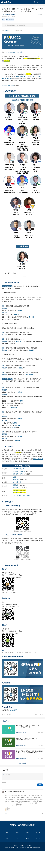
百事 (21, 76)
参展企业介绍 (17, 487)
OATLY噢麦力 (29, 374)
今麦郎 (21, 368)
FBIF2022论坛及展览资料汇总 (21, 495)
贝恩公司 (20, 310)
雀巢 (17, 76)
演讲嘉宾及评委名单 (19, 471)
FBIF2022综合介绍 (18, 469)
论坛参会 (15, 490)
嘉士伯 (35, 76)
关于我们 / (16, 845)
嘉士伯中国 (14, 407)
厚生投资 (16, 315)
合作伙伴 (29, 845)
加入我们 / (25, 845)
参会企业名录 (17, 482)
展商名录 (15, 485)
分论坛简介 (16, 479)
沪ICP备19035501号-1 (19, 847)
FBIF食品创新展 (38, 459)
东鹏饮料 (14, 423)
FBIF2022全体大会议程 (8, 85)
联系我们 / (21, 845)
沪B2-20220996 (28, 847)
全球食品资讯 (13, 710)
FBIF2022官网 (19, 52)
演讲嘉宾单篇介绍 (18, 474)
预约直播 (7, 61)
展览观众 (15, 492)
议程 (14, 477)
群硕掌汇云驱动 (36, 847)
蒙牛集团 (31, 317)
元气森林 (9, 78)
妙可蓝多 (17, 425)
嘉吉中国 (18, 341)
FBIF (3, 19)
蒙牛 (25, 76)
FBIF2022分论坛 (10, 19)
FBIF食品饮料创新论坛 (8, 14)
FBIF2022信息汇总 (10, 52)
